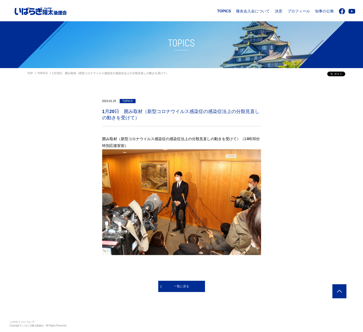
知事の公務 (324, 11)
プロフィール (299, 11)
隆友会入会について (253, 11)
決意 (278, 11)
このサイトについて (22, 322)
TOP (30, 73)
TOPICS (224, 11)
